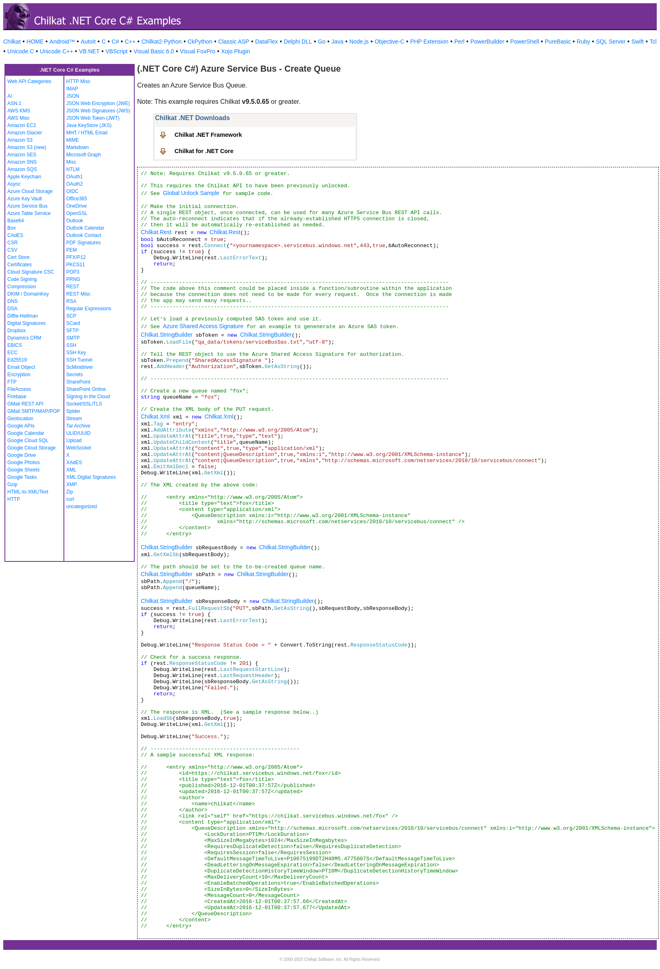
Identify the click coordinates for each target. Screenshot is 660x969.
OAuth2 (74, 184)
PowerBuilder (487, 41)
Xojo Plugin (235, 51)
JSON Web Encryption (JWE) (98, 103)
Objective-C (389, 41)
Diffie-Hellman (22, 316)
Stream (74, 418)
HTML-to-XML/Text (27, 492)
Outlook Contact (83, 235)
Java (337, 41)
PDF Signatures (83, 243)
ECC (12, 352)
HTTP (13, 499)
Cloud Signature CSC (30, 272)
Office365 (76, 199)
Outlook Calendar (85, 228)
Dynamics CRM (24, 338)
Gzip (12, 484)
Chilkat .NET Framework (208, 135)
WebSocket (78, 448)
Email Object (21, 367)
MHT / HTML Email (86, 133)
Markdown (77, 147)
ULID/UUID (78, 433)
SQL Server (611, 41)
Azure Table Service (29, 213)
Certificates (19, 264)
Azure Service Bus (27, 206)
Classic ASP (233, 41)
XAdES (74, 462)
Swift (638, 41)
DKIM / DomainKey (28, 294)
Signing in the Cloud (88, 396)
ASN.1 (14, 103)
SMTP (73, 338)
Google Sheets (23, 470)
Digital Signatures (26, 323)
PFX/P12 (76, 257)
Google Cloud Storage (31, 448)
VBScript (116, 51)
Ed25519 (17, 360)
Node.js (359, 41)
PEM (71, 250)
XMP (71, 484)
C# (115, 41)
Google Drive (21, 455)
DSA (12, 308)
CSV (12, 250)
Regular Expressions (88, 308)
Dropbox (16, 330)
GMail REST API (25, 404)
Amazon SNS (22, 162)
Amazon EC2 (21, 125)
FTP (12, 382)
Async (14, 184)
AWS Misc (18, 118)
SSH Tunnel (79, 360)
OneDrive (76, 206)
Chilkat (12, 41)
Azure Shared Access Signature (203, 326)
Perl (460, 41)
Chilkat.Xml (155, 416)
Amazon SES (21, 155)
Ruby (583, 41)
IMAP (72, 89)
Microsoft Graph (83, 155)
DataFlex (266, 41)
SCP (71, 316)
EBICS (14, 345)
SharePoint (78, 382)
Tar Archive (78, 426)
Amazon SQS (22, 169)
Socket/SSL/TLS (84, 404)
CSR (12, 243)
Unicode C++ (56, 51)
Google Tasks (22, 477)
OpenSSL (76, 213)
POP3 (72, 272)
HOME (35, 41)
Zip (69, 492)
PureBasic (558, 41)
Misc (71, 162)
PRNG (73, 279)
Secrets (74, 374)
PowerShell (524, 41)
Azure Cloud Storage (29, 191)
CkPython (200, 41)
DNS (12, 301)
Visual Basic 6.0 (153, 51)
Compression (21, 286)
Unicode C (20, 51)
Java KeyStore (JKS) (88, 125)
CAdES (15, 235)
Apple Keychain (24, 177)
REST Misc (78, 294)
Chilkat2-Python (162, 41)
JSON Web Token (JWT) (93, 118)
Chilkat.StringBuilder (166, 334)
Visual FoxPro (197, 51)
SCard (73, 323)
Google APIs (21, 426)
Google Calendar (25, 433)
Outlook (74, 221)
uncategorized (81, 506)
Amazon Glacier (24, 133)
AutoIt (88, 41)
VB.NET (89, 51)
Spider (73, 411)
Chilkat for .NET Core (204, 151)
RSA (71, 301)
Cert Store (18, 257)
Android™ (62, 41)
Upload (74, 440)
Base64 (15, 221)
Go (322, 41)
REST (72, 286)
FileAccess (19, 389)
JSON (72, 96)
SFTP (72, 330)
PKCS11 (75, 264)
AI (9, 96)
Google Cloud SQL (27, 440)
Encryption (19, 374)
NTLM (73, 169)
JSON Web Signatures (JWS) (98, 111)
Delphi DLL (298, 41)
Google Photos (23, 462)
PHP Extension (429, 41)
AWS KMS (18, 111)
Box (11, 228)
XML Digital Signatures (91, 477)
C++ (130, 41)
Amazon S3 (20, 140)
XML (71, 470)
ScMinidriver (79, 367)
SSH (71, 345)
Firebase (16, 396)
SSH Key (76, 352)
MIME (72, 140)
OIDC (72, 191)
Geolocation (20, 418)
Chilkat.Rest (156, 232)
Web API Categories (29, 81)
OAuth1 (74, 177)
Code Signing (22, 279)
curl (70, 499)
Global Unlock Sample (191, 193)
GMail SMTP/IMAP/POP (33, 411)
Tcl (652, 41)
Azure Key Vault (24, 199)
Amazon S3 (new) (26, 147)
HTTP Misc (78, 81)
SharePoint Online (86, 389)
